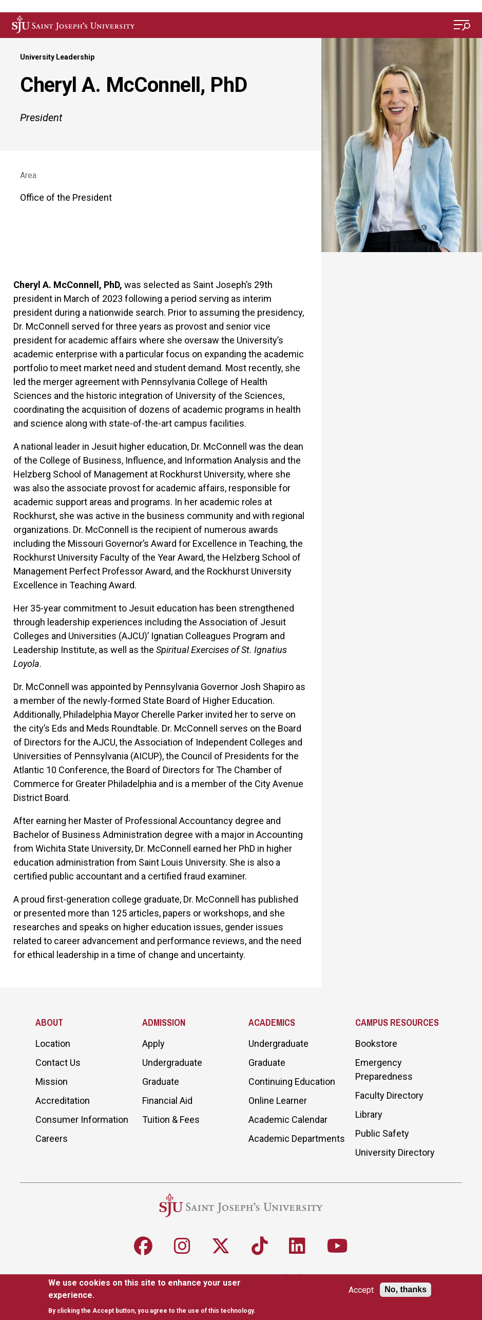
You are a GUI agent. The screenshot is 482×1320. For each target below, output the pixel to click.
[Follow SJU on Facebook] (143, 1246)
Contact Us (58, 1062)
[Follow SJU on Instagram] (182, 1246)
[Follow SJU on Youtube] (337, 1246)
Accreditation (62, 1100)
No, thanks (405, 1289)
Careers (51, 1138)
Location (52, 1043)
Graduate (160, 1081)
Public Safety (382, 1133)
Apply (153, 1043)
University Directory (395, 1152)
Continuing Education (291, 1081)
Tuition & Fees (171, 1119)
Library (368, 1114)
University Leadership (57, 57)
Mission (51, 1081)
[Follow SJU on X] (220, 1246)
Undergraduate (172, 1062)
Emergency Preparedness (384, 1069)
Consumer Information (81, 1119)
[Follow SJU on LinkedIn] (297, 1246)
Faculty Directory (389, 1095)
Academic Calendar (287, 1119)
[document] (164, 1296)
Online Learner (277, 1100)
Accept (361, 1290)
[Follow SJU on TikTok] (259, 1246)
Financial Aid (167, 1100)
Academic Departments (296, 1138)
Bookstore (376, 1043)
